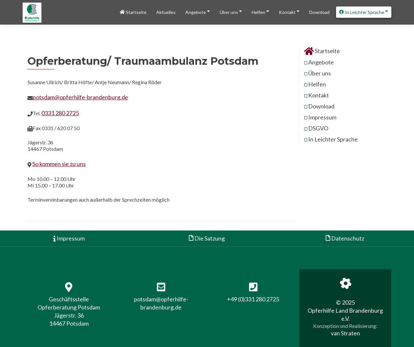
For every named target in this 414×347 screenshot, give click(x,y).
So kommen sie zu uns (59, 163)
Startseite (133, 12)
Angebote (197, 11)
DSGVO (318, 128)
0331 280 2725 (60, 113)
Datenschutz (345, 238)
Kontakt (289, 11)
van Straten (345, 333)
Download (319, 12)
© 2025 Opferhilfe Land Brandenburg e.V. (345, 310)
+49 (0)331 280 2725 (253, 299)
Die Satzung (207, 238)
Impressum (322, 117)
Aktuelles (166, 12)
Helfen (260, 11)
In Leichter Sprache (363, 11)
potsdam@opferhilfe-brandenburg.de (80, 97)
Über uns (231, 11)
